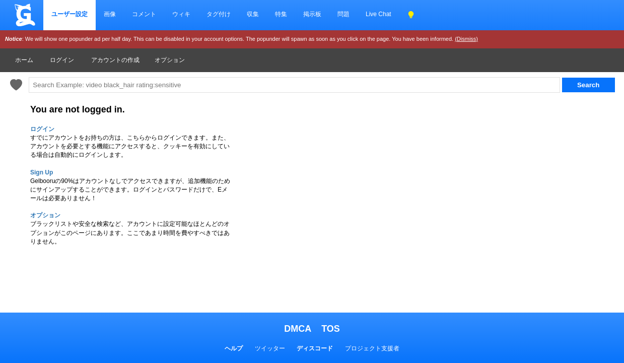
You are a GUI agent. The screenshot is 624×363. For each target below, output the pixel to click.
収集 (253, 14)
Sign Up (41, 172)
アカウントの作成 (115, 60)
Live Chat (378, 14)
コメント (144, 14)
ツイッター (270, 348)
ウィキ (181, 14)
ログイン (62, 60)
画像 (110, 14)
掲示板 (312, 14)
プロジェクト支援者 (372, 348)
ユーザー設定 (69, 14)
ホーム (24, 60)
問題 (343, 14)
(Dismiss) (466, 39)
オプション (170, 60)
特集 (281, 14)
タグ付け (218, 14)
